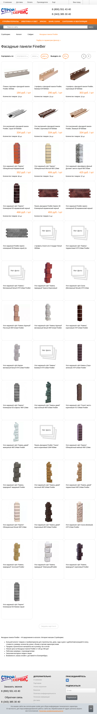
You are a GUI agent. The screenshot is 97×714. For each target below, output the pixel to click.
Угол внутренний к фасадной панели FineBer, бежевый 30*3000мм (78, 127)
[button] (54, 2)
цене (44, 56)
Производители (42, 2)
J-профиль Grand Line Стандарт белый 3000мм (48, 247)
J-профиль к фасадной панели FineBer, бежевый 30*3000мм (48, 88)
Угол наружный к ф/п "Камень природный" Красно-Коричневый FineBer (45, 287)
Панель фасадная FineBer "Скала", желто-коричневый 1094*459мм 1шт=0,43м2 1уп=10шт (46, 446)
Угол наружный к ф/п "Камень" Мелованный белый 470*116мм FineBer (17, 287)
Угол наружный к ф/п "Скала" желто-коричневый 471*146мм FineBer (78, 406)
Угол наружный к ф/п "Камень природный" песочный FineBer (13, 566)
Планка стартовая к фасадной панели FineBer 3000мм (16, 88)
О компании (7, 2)
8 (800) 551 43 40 (61, 9)
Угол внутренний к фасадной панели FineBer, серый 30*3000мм (16, 127)
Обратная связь (11, 697)
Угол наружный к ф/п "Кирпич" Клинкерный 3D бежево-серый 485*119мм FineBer (13, 606)
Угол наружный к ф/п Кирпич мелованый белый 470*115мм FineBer (16, 367)
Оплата (29, 2)
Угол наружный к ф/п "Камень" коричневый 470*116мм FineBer (77, 327)
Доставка (19, 2)
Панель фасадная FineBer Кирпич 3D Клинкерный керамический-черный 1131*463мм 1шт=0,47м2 (47, 207)
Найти (90, 27)
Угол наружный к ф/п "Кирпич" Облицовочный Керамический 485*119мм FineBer (13, 167)
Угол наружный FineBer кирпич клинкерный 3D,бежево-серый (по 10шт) (15, 247)
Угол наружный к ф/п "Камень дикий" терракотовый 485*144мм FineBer (78, 486)
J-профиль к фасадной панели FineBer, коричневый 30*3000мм (79, 88)
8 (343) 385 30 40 (61, 14)
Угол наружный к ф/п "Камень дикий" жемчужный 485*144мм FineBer (16, 446)
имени (35, 56)
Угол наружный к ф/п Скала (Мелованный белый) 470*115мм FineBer (77, 287)
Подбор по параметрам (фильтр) (48, 40)
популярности (22, 56)
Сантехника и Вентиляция (74, 21)
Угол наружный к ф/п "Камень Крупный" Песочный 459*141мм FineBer (17, 327)
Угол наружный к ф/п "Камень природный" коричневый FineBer (77, 566)
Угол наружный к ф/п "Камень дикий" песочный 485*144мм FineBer (47, 486)
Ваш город (75, 2)
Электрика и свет (29, 21)
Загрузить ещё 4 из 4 (48, 626)
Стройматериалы (10, 21)
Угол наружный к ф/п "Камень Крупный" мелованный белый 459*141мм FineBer (48, 327)
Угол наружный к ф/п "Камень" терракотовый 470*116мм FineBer (77, 247)
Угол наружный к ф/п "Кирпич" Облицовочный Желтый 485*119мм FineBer (46, 167)
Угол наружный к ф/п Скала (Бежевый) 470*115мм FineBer (79, 526)
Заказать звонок (11, 686)
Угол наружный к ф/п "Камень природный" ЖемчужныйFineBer (45, 566)
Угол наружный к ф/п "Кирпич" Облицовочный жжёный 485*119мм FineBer (78, 446)
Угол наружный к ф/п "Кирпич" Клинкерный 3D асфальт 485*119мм (15, 406)
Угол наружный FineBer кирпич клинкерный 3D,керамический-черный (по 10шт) (79, 207)
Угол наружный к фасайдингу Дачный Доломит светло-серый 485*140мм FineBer (79, 167)
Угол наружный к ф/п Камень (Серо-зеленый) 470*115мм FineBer (78, 367)
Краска (43, 21)
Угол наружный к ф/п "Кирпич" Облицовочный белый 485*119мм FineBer (15, 526)
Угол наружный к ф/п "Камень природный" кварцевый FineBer (14, 486)
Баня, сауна (54, 21)
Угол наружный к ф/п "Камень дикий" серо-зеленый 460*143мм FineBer (47, 406)
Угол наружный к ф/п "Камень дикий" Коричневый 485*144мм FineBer (47, 526)
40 (65, 56)
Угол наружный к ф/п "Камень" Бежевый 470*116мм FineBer (45, 367)
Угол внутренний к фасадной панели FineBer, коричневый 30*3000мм (47, 127)
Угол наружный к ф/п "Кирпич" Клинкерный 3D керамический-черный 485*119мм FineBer (16, 207)
